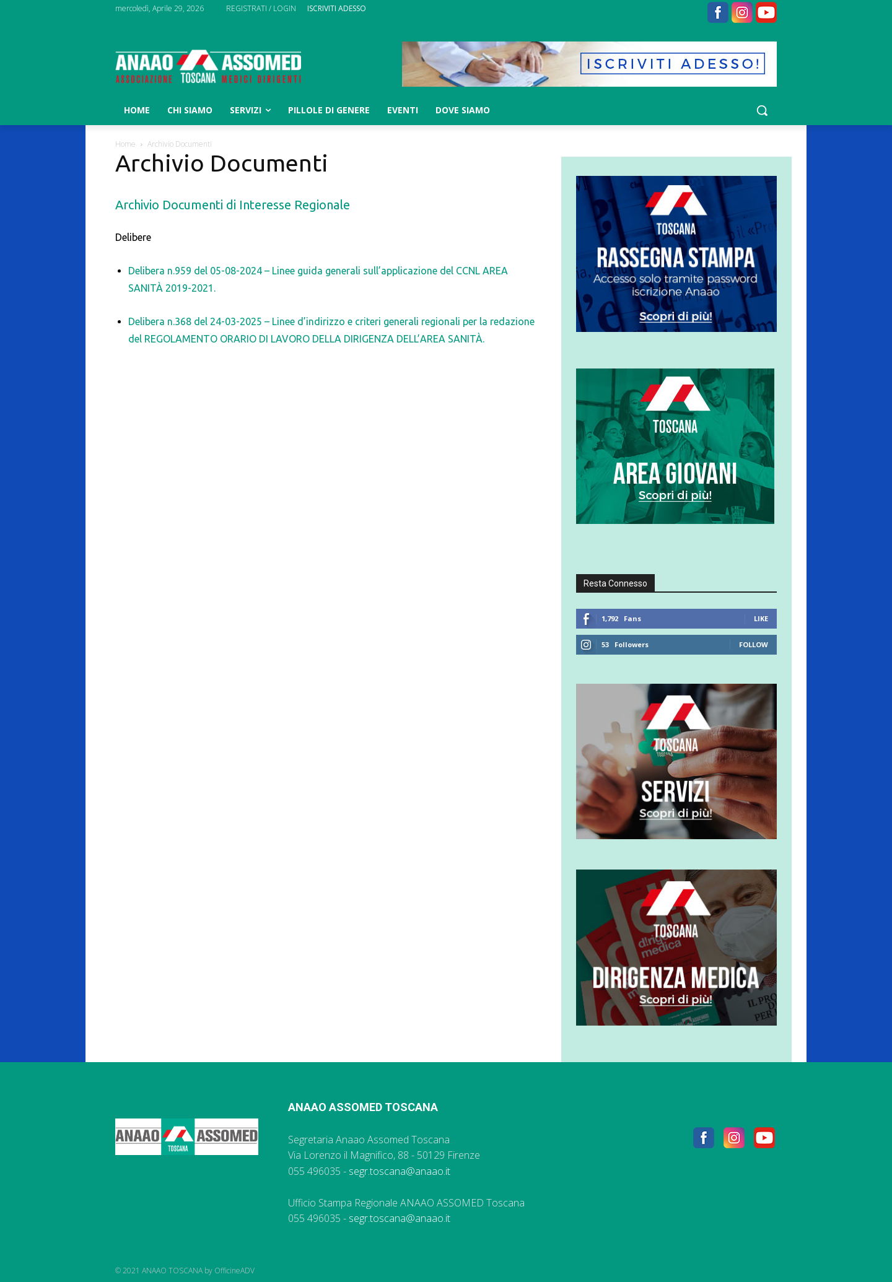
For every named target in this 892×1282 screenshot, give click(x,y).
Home (125, 144)
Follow (753, 644)
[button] (762, 110)
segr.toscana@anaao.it (399, 1171)
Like (761, 618)
